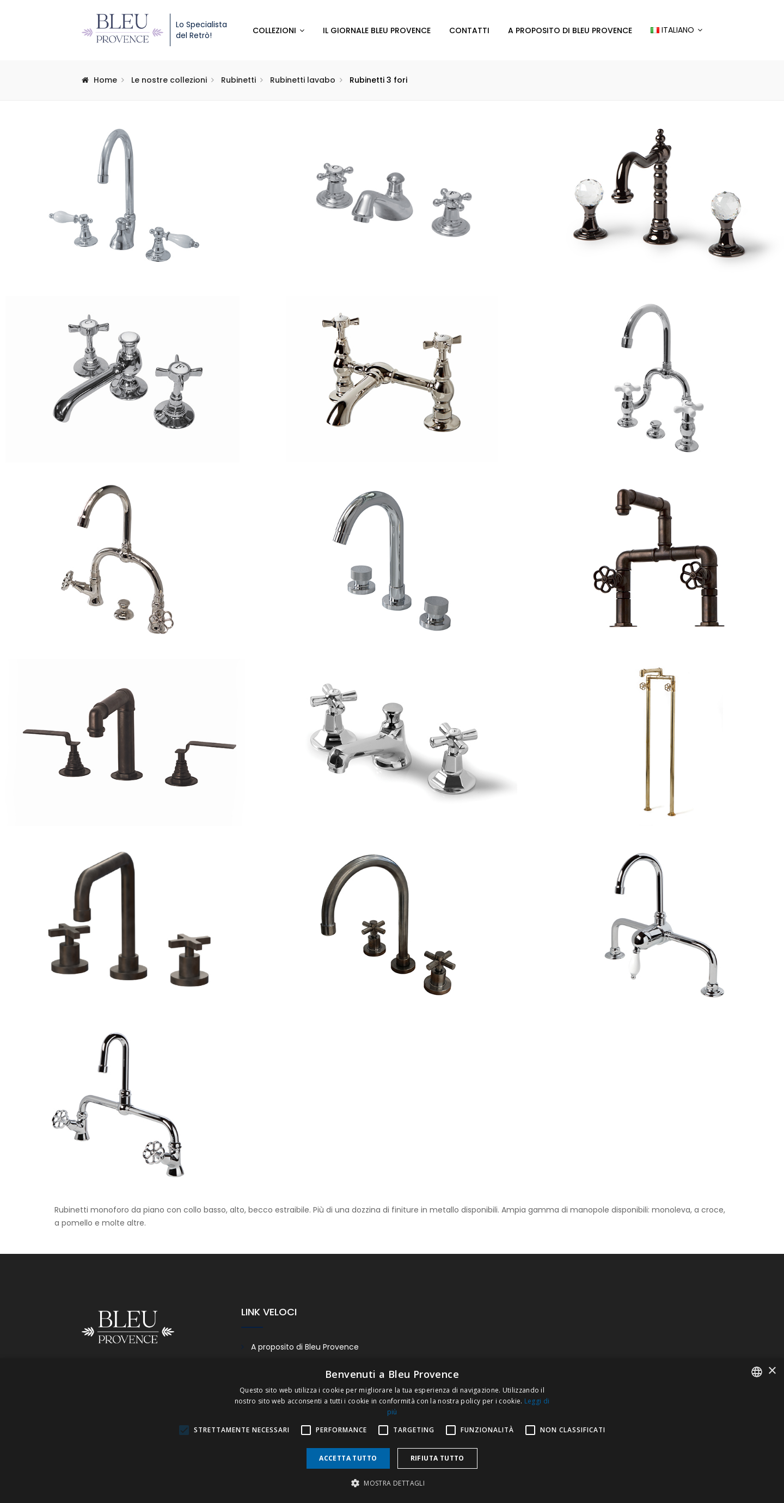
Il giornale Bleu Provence (377, 30)
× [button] (772, 1371)
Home (105, 80)
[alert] (392, 1430)
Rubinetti (238, 80)
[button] (392, 1483)
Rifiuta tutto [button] (437, 1458)
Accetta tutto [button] (348, 1458)
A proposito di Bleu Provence (570, 30)
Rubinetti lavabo (302, 80)
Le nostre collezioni (169, 80)
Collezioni (274, 30)
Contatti (469, 30)
